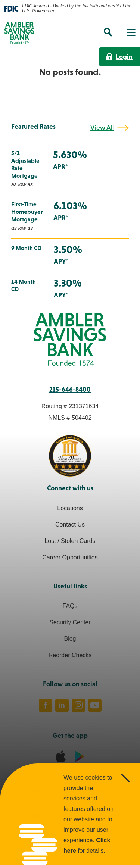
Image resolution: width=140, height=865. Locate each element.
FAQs (69, 606)
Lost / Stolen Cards (69, 541)
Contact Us (70, 524)
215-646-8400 (70, 389)
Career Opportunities (70, 557)
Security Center (69, 622)
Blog (70, 639)
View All (102, 127)
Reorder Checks (70, 655)
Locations (70, 508)
